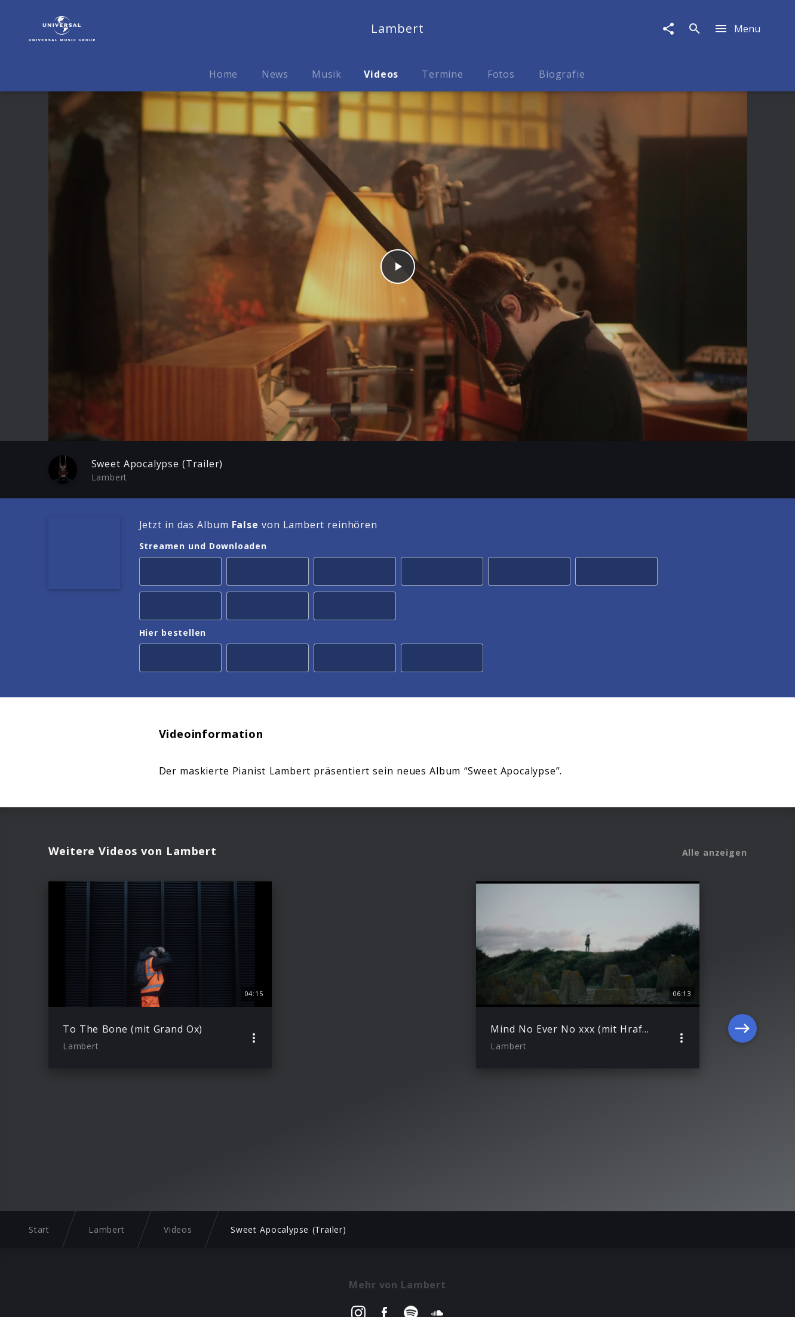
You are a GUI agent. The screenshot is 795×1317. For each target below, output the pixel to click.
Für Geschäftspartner (655, 1296)
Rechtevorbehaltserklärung (212, 1296)
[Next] (742, 975)
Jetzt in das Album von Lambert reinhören (258, 524)
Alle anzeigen (714, 853)
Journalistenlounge (556, 1296)
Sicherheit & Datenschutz (339, 1296)
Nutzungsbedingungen (454, 1296)
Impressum (118, 1296)
